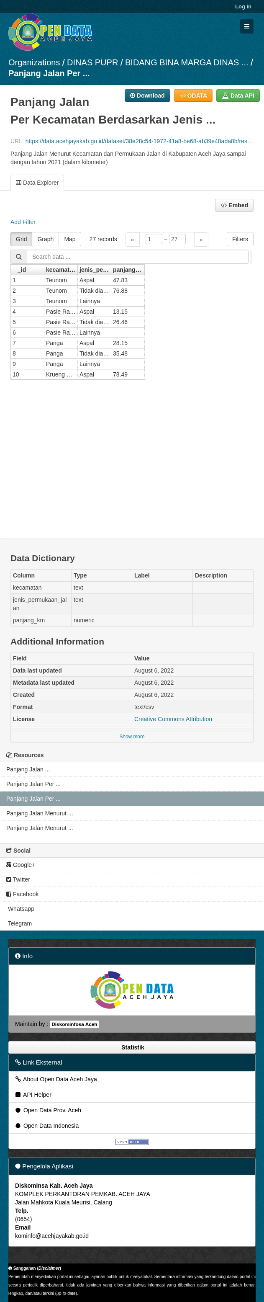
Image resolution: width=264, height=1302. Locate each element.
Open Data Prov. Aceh (47, 1110)
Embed (234, 205)
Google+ (20, 864)
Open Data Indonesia (46, 1125)
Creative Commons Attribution (173, 719)
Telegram (19, 923)
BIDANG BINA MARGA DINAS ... (187, 62)
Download (147, 95)
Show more (131, 737)
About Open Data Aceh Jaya (55, 1079)
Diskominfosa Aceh (74, 1024)
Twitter (18, 879)
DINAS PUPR (92, 62)
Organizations (34, 62)
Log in (243, 6)
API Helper (32, 1094)
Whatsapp (20, 908)
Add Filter (23, 222)
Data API (238, 95)
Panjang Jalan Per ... (49, 73)
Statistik (132, 1047)
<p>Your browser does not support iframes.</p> (132, 380)
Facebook (22, 894)
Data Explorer (37, 182)
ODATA (193, 95)
